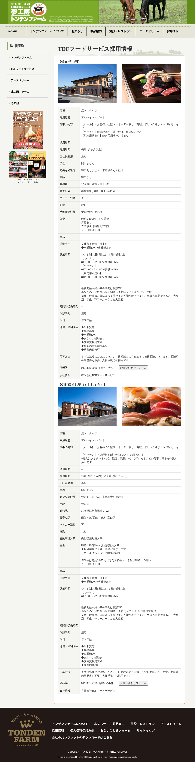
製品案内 (96, 31)
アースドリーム (149, 31)
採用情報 (172, 31)
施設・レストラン (120, 31)
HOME (12, 31)
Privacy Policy (108, 756)
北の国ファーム (20, 91)
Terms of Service (124, 756)
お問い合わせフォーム (133, 367)
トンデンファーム (21, 57)
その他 (15, 103)
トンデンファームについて (47, 31)
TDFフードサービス (22, 68)
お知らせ (77, 31)
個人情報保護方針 (82, 730)
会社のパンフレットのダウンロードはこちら (82, 737)
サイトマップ (146, 730)
